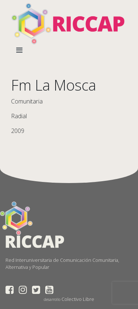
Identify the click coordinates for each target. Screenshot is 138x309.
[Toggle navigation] (20, 50)
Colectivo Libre (77, 299)
